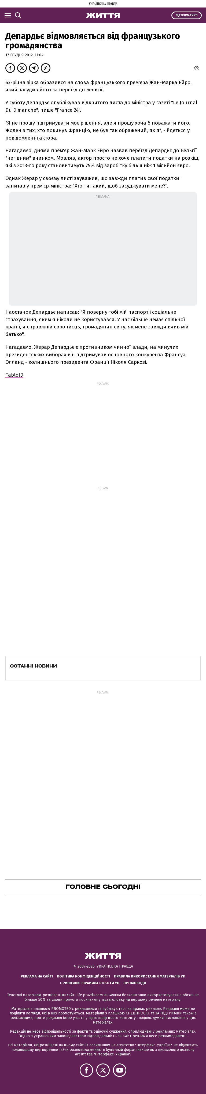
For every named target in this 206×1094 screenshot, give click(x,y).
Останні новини (33, 666)
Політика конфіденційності (83, 976)
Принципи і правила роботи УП (89, 983)
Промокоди (134, 983)
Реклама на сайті (37, 976)
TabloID (14, 375)
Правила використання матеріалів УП (149, 976)
